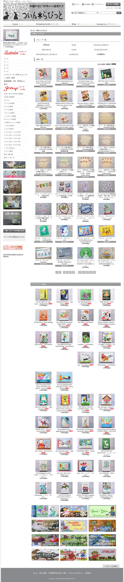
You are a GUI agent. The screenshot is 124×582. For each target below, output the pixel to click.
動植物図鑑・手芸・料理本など (14, 81)
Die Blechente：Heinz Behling (43, 317)
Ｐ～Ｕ (6, 68)
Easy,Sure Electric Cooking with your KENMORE (85, 98)
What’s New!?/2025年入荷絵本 (13, 94)
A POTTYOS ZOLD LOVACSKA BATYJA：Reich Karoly (64, 491)
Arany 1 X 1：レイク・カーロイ (85, 468)
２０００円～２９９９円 (12, 135)
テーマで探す (8, 151)
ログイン (78, 4)
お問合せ (106, 24)
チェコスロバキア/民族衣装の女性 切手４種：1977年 (106, 189)
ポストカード (46, 49)
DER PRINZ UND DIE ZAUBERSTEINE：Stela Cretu (86, 403)
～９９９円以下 (9, 126)
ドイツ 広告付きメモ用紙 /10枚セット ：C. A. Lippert (85, 121)
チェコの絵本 (8, 106)
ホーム (17, 24)
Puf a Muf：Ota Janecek (86, 317)
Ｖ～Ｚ (6, 71)
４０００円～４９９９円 (12, 142)
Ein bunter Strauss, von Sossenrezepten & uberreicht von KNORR (85, 77)
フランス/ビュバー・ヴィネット (46, 54)
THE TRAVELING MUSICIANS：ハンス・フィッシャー (106, 446)
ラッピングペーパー (101, 49)
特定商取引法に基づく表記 (57, 573)
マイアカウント (99, 4)
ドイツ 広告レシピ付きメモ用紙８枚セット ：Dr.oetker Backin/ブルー (43, 165)
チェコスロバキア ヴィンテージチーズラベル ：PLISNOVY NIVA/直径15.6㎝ (85, 257)
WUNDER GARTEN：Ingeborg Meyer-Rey (107, 490)
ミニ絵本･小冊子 (9, 78)
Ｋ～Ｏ (6, 65)
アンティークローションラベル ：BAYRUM (64, 211)
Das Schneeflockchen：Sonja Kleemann (64, 446)
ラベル (74, 45)
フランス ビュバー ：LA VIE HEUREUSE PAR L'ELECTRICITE (85, 234)
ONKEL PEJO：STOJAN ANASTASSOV (43, 424)
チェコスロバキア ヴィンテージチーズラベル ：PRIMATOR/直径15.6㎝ (107, 256)
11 (83, 272)
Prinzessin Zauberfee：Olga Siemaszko (43, 402)
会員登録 (87, 4)
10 (80, 272)
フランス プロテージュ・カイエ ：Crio (107, 211)
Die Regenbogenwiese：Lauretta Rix (86, 297)
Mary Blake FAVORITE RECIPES (43, 120)
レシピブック (73, 54)
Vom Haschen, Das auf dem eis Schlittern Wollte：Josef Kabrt (106, 425)
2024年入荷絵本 (9, 97)
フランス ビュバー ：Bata (106, 233)
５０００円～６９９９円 (12, 145)
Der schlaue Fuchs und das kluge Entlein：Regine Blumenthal (64, 318)
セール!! (7, 100)
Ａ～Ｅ (6, 59)
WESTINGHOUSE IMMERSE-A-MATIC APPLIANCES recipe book (43, 99)
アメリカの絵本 (9, 103)
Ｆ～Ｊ (6, 62)
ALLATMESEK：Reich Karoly (107, 468)
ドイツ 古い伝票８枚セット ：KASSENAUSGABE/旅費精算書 (64, 143)
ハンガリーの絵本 (10, 116)
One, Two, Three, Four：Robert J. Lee (64, 468)
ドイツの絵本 (8, 110)
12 (87, 272)
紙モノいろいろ (9, 158)
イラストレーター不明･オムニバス (15, 75)
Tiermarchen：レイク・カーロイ (43, 490)
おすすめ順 (101, 64)
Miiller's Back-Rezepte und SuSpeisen (64, 76)
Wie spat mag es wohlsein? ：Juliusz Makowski (107, 402)
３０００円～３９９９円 (12, 138)
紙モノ (6, 84)
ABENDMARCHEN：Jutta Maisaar (64, 297)
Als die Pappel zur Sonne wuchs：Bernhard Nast (43, 297)
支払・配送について (47, 24)
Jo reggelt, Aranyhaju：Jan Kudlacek (107, 339)
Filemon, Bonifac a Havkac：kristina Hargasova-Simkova (107, 318)
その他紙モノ (101, 54)
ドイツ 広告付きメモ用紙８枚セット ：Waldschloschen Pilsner (64, 165)
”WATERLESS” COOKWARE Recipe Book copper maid (106, 98)
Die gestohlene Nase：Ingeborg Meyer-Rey (64, 424)
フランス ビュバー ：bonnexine (43, 255)
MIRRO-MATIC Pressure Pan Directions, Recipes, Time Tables (64, 99)
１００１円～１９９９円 (12, 132)
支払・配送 (43, 573)
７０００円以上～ (10, 148)
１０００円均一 (9, 129)
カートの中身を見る (14, 231)
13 (91, 272)
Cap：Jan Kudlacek (85, 359)
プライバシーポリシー (75, 573)
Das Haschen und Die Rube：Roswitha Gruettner (86, 424)
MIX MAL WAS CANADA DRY (106, 76)
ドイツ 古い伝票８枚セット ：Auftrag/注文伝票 (107, 120)
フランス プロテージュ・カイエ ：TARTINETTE (43, 233)
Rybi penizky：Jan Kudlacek (106, 359)
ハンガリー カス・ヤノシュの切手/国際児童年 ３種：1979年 (43, 212)
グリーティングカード (101, 45)
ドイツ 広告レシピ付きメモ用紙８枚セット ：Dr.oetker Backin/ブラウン (107, 143)
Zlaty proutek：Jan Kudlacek (43, 339)
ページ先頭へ (111, 566)
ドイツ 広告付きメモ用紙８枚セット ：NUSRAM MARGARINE (107, 165)
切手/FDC (46, 45)
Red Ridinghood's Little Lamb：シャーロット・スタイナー (43, 469)
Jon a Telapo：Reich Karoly (43, 445)
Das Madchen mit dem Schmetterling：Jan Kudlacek (64, 340)
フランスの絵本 (9, 113)
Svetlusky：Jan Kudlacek (86, 339)
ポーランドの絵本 (10, 119)
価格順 (108, 64)
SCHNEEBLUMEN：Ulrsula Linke (86, 446)
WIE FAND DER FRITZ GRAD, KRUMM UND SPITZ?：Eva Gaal (43, 380)
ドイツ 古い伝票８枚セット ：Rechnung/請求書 (85, 142)
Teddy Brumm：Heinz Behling (107, 297)
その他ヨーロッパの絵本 (12, 122)
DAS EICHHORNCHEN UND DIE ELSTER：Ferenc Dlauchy (64, 380)
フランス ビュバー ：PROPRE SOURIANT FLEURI (64, 256)
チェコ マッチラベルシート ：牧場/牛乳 (43, 189)
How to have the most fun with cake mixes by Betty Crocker (64, 120)
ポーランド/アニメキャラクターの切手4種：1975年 (64, 189)
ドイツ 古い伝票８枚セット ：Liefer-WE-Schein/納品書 (43, 143)
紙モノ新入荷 (8, 154)
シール (74, 49)
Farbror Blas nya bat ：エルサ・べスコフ (15, 43)
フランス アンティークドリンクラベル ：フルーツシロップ (85, 212)
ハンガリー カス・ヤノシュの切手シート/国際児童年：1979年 (85, 189)
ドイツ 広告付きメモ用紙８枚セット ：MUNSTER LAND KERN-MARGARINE (85, 166)
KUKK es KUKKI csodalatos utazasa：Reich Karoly (85, 490)
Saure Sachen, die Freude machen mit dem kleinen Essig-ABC (43, 77)
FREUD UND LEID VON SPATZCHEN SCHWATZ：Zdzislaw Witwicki (64, 403)
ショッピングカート (113, 4)
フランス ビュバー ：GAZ (64, 233)
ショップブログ (76, 24)
